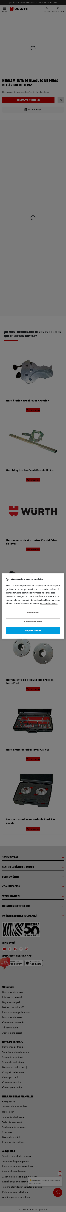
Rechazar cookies (33, 621)
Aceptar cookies (33, 630)
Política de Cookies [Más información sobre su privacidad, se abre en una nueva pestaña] (49, 603)
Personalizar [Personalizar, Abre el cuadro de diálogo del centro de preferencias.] (33, 612)
